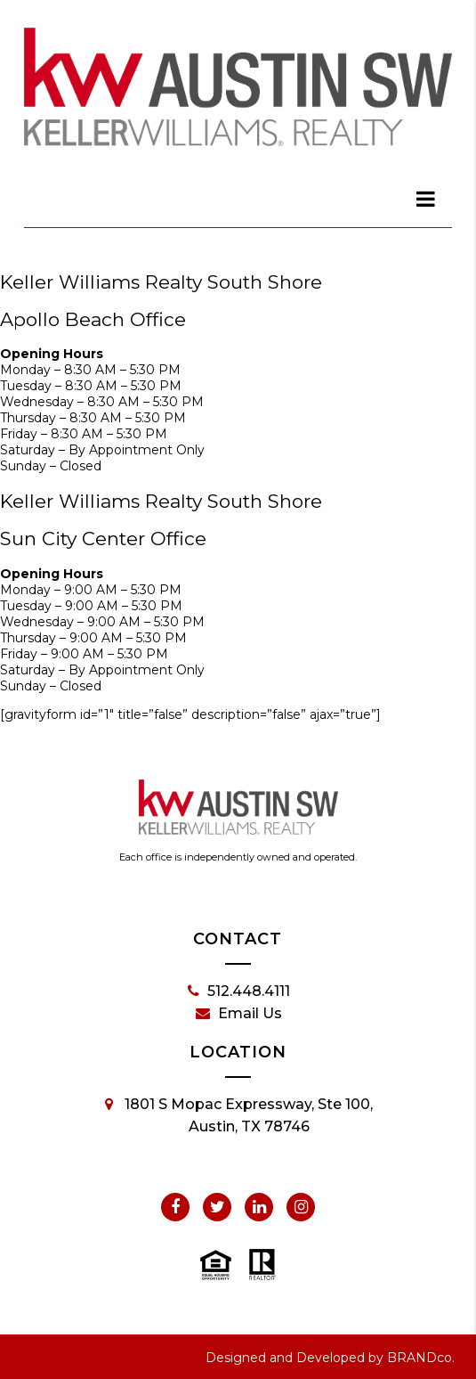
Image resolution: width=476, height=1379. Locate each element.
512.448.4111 (239, 991)
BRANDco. (421, 1358)
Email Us (239, 1013)
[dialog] (426, 199)
